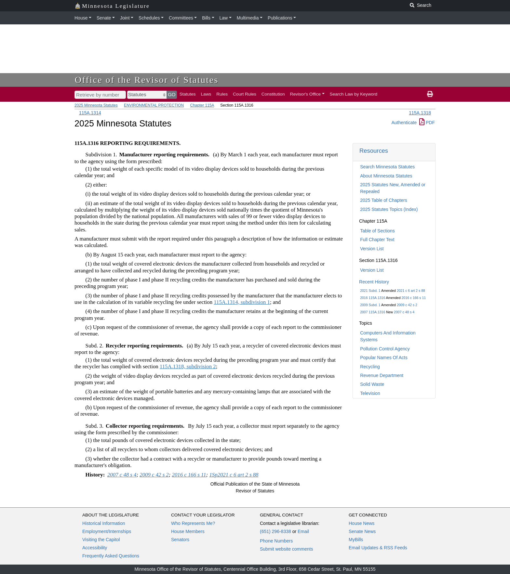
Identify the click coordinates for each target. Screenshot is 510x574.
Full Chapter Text (377, 239)
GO (172, 94)
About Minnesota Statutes (386, 175)
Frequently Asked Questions (110, 555)
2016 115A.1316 (372, 298)
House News (361, 523)
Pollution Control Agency (385, 348)
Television (370, 393)
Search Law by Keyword (354, 94)
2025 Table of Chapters (383, 200)
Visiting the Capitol (101, 539)
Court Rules (244, 94)
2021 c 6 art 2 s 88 (411, 291)
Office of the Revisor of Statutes (147, 80)
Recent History (374, 281)
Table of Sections (377, 230)
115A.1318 (420, 112)
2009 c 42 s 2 (407, 305)
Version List (371, 248)
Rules (222, 94)
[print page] (430, 94)
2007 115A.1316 (372, 312)
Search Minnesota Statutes (387, 166)
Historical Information (103, 523)
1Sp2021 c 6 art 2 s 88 (233, 475)
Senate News (362, 531)
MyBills (356, 539)
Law (224, 17)
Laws (206, 94)
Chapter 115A (202, 105)
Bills (206, 17)
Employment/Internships (106, 531)
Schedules (149, 17)
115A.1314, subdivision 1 (242, 302)
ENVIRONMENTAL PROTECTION (154, 105)
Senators (180, 539)
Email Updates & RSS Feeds (378, 547)
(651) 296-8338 (275, 531)
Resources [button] (373, 150)
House (80, 17)
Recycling (370, 366)
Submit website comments (286, 549)
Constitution (273, 94)
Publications (280, 17)
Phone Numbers (276, 540)
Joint (125, 17)
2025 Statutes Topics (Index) (389, 209)
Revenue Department (381, 375)
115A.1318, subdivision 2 (188, 366)
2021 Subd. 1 (370, 291)
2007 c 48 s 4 (404, 312)
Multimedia (248, 17)
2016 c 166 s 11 (413, 298)
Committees (181, 17)
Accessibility (94, 547)
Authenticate (404, 122)
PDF (427, 122)
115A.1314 (90, 112)
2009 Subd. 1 (370, 305)
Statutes (188, 94)
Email (303, 531)
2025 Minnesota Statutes (96, 105)
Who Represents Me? (193, 523)
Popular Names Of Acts (384, 357)
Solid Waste (372, 384)
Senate (104, 17)
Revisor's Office (305, 94)
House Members (188, 531)
